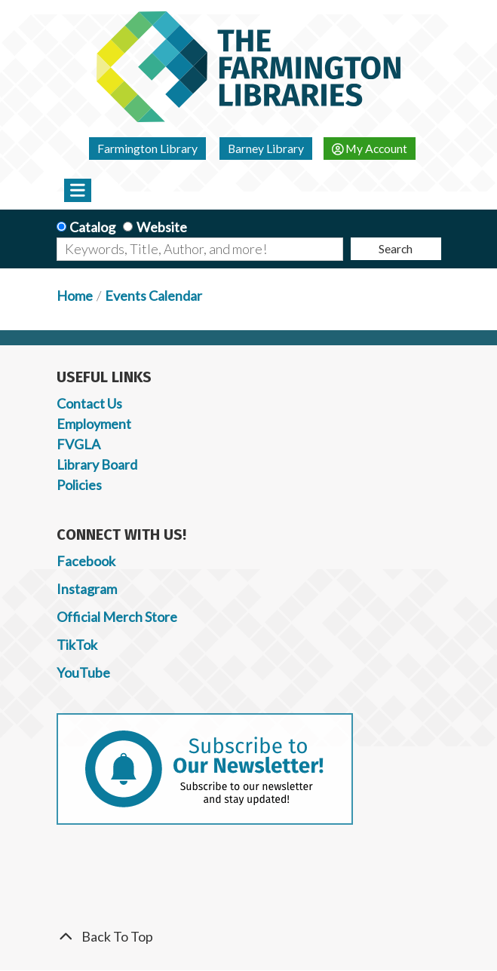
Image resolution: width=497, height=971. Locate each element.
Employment (94, 423)
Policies (79, 484)
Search (396, 248)
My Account (370, 148)
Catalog (92, 227)
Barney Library (266, 148)
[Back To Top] (249, 937)
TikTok (77, 644)
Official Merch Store (117, 616)
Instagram (87, 588)
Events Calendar (153, 295)
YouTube (83, 672)
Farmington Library (147, 148)
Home (75, 295)
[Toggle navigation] (78, 190)
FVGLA (78, 444)
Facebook (86, 561)
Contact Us (89, 403)
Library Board (97, 464)
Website (162, 227)
